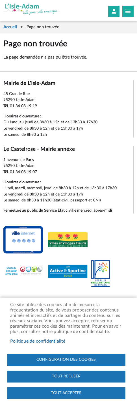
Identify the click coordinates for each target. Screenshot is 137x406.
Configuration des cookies (66, 360)
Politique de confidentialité (38, 341)
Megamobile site (128, 11)
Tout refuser (66, 376)
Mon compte (113, 11)
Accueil (10, 27)
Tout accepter (66, 393)
